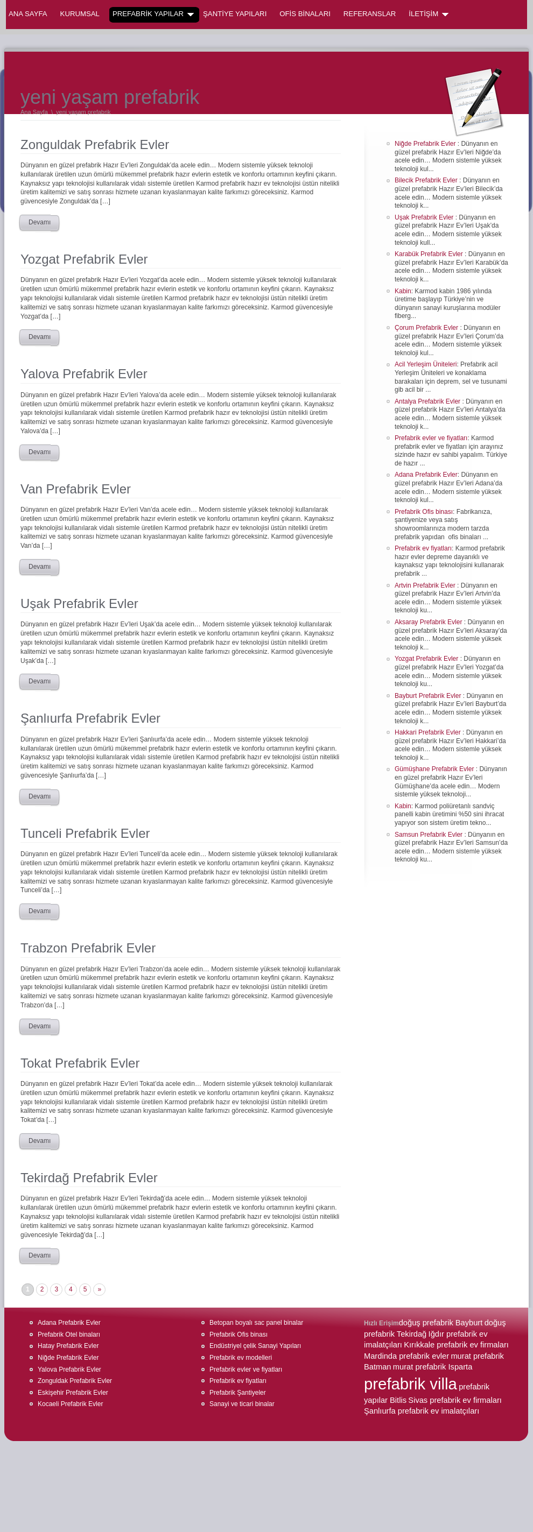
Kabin (403, 291)
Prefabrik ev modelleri (240, 1357)
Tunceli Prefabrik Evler (85, 833)
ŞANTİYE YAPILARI (234, 14)
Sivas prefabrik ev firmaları (455, 1400)
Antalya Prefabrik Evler (428, 401)
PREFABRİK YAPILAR (153, 14)
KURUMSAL (80, 14)
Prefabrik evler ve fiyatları (431, 438)
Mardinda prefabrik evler (406, 1356)
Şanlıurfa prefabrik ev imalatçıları (421, 1411)
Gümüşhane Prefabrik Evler (435, 769)
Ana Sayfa (28, 14)
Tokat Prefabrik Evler (79, 1063)
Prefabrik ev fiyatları (423, 548)
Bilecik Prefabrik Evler (427, 180)
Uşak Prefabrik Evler (79, 603)
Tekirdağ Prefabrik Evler (89, 1177)
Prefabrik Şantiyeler (237, 1392)
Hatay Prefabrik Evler (68, 1346)
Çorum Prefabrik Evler (427, 327)
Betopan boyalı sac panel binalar (256, 1322)
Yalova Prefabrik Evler (84, 373)
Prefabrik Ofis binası (424, 512)
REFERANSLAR (369, 14)
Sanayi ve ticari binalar (242, 1404)
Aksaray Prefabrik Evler (429, 622)
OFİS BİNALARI (305, 14)
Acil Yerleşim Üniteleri (426, 364)
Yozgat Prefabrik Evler (84, 259)
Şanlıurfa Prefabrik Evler (90, 718)
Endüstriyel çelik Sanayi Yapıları (255, 1346)
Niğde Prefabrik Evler (426, 143)
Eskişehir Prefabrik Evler (73, 1392)
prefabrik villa (410, 1384)
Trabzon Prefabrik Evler (88, 948)
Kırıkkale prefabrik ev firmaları (456, 1344)
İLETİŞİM (428, 14)
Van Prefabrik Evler (75, 489)
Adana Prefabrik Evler (426, 474)
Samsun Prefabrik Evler (429, 834)
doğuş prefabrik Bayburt (441, 1322)
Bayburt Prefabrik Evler (429, 696)
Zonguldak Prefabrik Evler (94, 144)
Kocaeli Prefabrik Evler (70, 1404)
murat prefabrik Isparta (432, 1366)
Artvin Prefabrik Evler (426, 585)
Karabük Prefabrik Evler (430, 254)
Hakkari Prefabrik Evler (428, 732)
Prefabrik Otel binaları (69, 1334)
